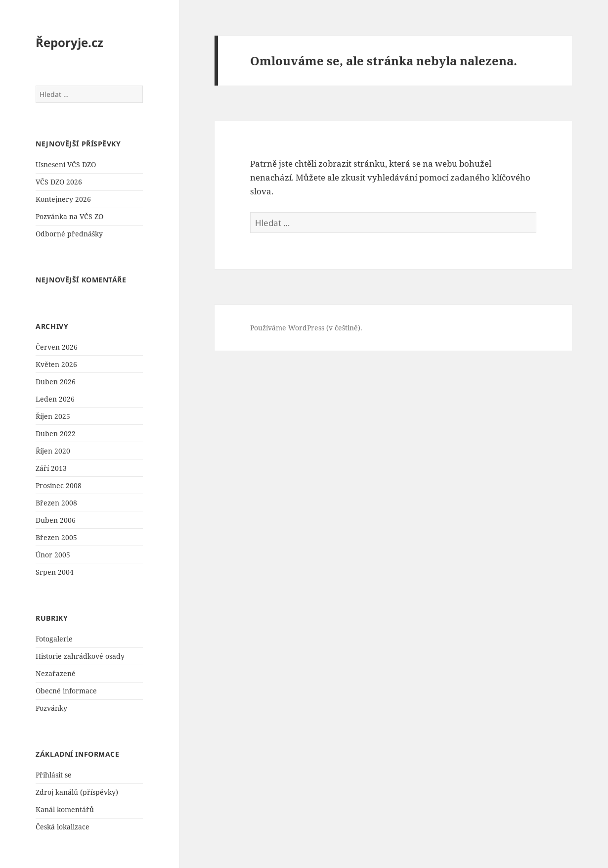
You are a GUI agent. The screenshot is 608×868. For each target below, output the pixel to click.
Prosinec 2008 (59, 485)
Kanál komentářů (65, 809)
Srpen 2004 (55, 572)
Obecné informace (66, 690)
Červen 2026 (57, 347)
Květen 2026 (56, 364)
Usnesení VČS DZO (66, 164)
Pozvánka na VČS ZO (69, 216)
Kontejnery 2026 (63, 199)
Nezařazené (56, 673)
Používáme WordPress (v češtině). (306, 327)
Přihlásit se (54, 774)
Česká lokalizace (62, 826)
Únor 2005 (53, 554)
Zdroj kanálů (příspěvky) (77, 792)
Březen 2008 (56, 502)
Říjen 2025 (53, 416)
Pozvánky (51, 708)
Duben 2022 (56, 433)
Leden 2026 (55, 399)
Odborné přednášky (69, 233)
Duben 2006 (56, 520)
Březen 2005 (56, 537)
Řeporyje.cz (69, 42)
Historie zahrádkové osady (80, 656)
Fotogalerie (54, 638)
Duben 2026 (56, 381)
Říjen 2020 (53, 451)
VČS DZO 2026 (59, 181)
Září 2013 (51, 468)
